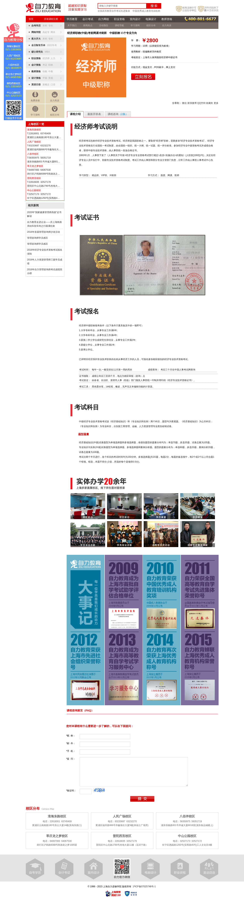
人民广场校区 (34, 141)
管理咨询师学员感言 (37, 238)
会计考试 (87, 19)
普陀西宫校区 (34, 178)
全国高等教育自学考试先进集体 (114, 11)
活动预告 (103, 25)
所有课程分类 (52, 19)
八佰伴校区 (33, 154)
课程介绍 (75, 114)
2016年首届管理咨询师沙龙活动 (43, 232)
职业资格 (119, 19)
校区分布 (54, 111)
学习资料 (35, 111)
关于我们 (72, 25)
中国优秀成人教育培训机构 (146, 11)
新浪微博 (192, 103)
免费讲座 (35, 97)
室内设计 (135, 19)
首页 (31, 19)
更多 (216, 103)
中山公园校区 (34, 190)
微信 (184, 103)
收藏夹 (209, 103)
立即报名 (143, 76)
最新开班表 (94, 114)
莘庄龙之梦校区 (35, 166)
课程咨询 (118, 114)
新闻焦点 (87, 25)
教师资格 (166, 19)
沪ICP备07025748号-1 (144, 886)
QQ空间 (201, 103)
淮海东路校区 (34, 129)
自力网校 (103, 19)
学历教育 (72, 19)
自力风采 (54, 97)
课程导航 (119, 25)
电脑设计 (151, 19)
